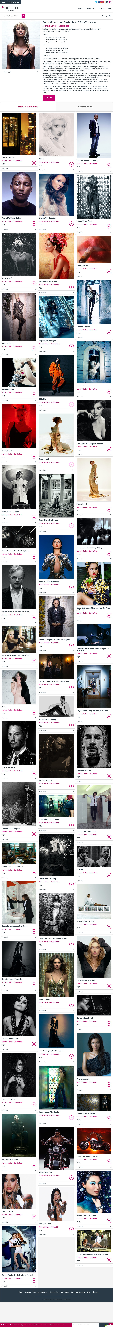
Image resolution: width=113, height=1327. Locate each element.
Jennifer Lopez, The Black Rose (51, 1051)
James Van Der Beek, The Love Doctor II (92, 1254)
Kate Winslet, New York (86, 980)
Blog (109, 9)
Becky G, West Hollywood (49, 582)
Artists (101, 9)
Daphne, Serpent (83, 327)
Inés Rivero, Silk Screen (48, 281)
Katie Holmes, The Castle (49, 1112)
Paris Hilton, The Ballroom (49, 520)
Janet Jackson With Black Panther (53, 938)
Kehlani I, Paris (7, 1211)
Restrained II (82, 504)
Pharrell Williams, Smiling (11, 218)
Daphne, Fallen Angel (47, 341)
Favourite (21, 72)
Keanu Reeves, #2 (84, 770)
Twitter (96, 2)
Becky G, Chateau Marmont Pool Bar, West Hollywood (94, 609)
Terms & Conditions (40, 1292)
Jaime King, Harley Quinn (11, 451)
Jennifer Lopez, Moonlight (12, 979)
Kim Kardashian (83, 1079)
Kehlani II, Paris (45, 1224)
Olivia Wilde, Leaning (47, 218)
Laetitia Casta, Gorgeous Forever (90, 444)
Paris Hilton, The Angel (10, 512)
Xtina (41, 159)
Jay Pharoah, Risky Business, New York (92, 711)
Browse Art (91, 9)
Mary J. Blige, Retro (84, 221)
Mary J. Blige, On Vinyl (85, 921)
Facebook (99, 2)
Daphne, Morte (8, 343)
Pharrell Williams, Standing (87, 160)
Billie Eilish (43, 399)
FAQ (88, 1292)
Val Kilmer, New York (10, 1160)
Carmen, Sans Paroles (85, 1018)
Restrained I (44, 459)
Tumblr (107, 2)
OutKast (80, 870)
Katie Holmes (44, 999)
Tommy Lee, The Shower (86, 831)
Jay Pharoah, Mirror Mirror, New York (54, 681)
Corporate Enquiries (78, 1292)
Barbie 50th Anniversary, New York (16, 655)
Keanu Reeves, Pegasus (11, 829)
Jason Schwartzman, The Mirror (14, 926)
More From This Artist (28, 107)
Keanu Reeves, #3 (46, 780)
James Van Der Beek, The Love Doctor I (17, 1275)
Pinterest (104, 2)
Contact (110, 2)
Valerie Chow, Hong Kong (86, 1215)
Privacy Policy (54, 1292)
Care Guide (65, 1292)
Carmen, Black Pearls (10, 1039)
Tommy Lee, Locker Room (49, 819)
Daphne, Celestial (83, 386)
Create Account (14, 2)
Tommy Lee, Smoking (47, 879)
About (20, 1292)
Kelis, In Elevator (8, 157)
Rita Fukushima (8, 389)
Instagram (101, 2)
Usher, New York (45, 1172)
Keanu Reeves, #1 (8, 768)
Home (80, 9)
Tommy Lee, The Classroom (12, 867)
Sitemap (95, 1292)
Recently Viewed (84, 107)
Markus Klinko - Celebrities (56, 26)
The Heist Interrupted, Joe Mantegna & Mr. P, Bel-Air (94, 650)
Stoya (4, 707)
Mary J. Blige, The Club (86, 1113)
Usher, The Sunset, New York (88, 1156)
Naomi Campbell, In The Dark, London (16, 551)
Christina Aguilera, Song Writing (89, 548)
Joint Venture (82, 266)
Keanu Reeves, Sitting (47, 719)
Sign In (4, 2)
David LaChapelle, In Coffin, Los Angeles (54, 640)
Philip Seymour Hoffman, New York (15, 612)
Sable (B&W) (7, 278)
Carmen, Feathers (9, 1099)
